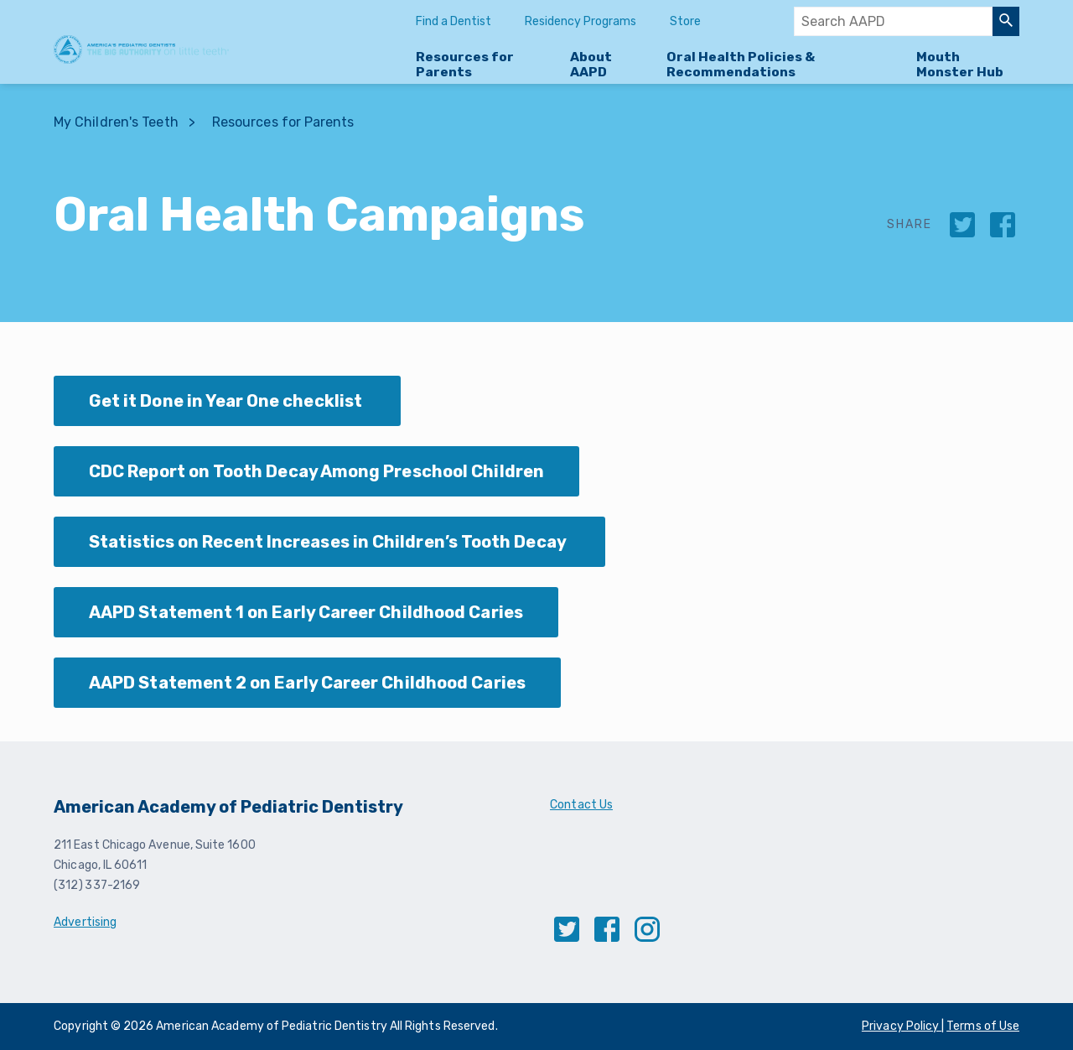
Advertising (85, 922)
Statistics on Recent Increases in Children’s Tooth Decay (329, 542)
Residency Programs (580, 21)
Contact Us (581, 805)
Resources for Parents (465, 64)
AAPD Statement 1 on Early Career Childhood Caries (306, 612)
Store (685, 21)
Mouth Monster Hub (959, 64)
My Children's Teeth (116, 122)
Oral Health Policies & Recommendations (740, 64)
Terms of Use (982, 1026)
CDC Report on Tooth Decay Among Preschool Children (316, 471)
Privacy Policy (901, 1026)
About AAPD (591, 64)
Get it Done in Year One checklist (227, 401)
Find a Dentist (453, 21)
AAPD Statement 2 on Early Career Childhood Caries (307, 683)
